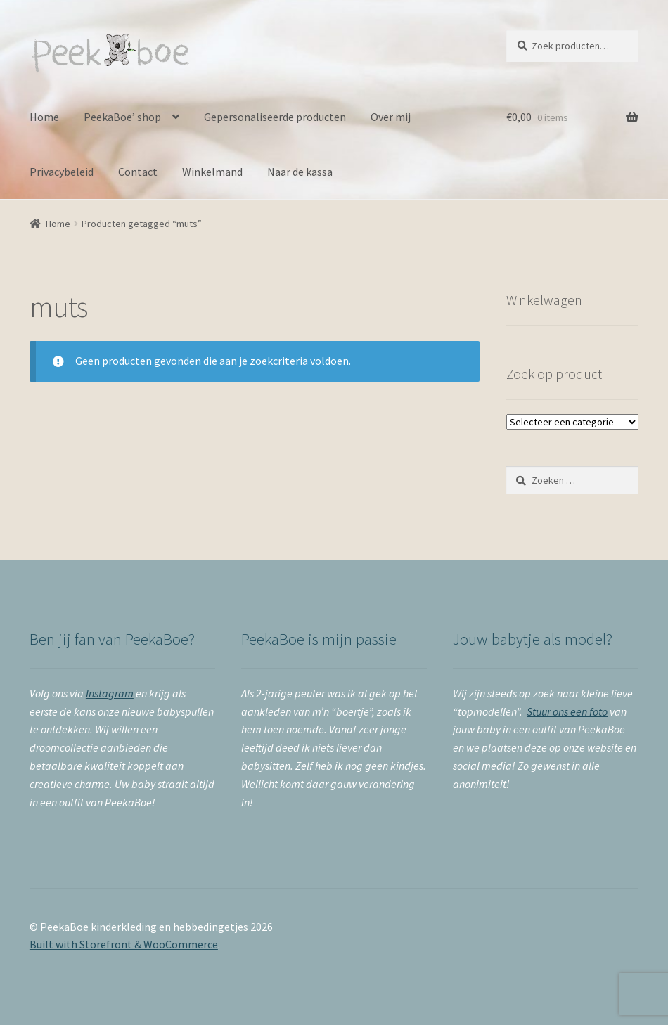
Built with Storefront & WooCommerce (124, 944)
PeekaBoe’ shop (122, 117)
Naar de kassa (300, 172)
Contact (138, 172)
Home (44, 117)
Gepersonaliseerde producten (275, 117)
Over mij (391, 117)
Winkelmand (212, 172)
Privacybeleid (62, 172)
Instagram (110, 693)
